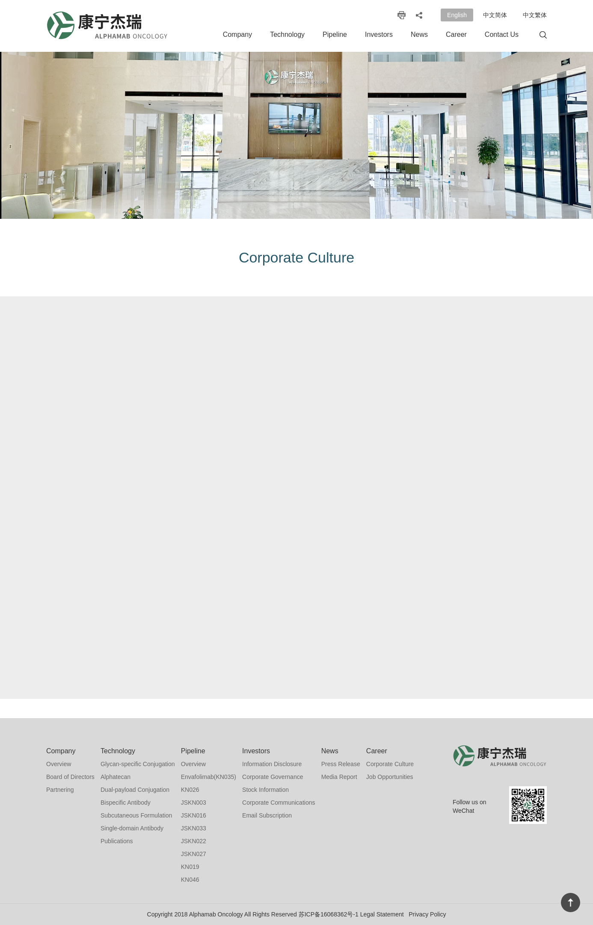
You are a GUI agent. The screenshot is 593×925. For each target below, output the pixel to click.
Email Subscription (267, 815)
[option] (296, 135)
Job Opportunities (389, 776)
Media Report (339, 776)
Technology (287, 34)
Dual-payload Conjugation (135, 789)
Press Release (340, 764)
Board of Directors (70, 776)
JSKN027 (193, 853)
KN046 (190, 879)
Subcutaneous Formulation (136, 815)
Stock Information (265, 789)
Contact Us (502, 34)
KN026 (190, 789)
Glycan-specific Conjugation (138, 764)
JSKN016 (193, 815)
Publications (117, 841)
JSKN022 (193, 841)
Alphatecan (115, 776)
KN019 (190, 866)
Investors (379, 34)
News (419, 34)
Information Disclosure (272, 764)
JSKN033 (193, 828)
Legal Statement (382, 914)
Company (237, 34)
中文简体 (495, 15)
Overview (58, 764)
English (457, 15)
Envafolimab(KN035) (208, 776)
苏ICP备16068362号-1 (329, 914)
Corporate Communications (278, 802)
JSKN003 (193, 802)
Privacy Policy (427, 914)
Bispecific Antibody (126, 802)
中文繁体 (535, 15)
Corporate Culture (390, 764)
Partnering (60, 789)
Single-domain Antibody (132, 828)
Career (456, 34)
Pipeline (335, 34)
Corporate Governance (272, 776)
